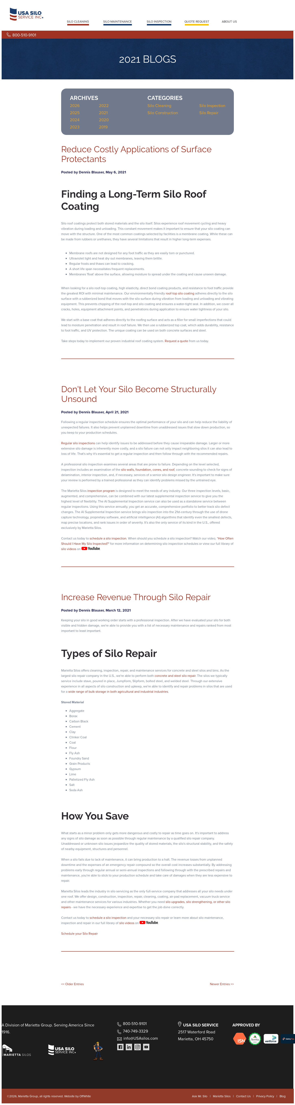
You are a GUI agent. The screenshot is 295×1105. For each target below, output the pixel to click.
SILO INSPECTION (159, 21)
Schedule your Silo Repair (79, 933)
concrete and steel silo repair (175, 675)
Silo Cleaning (159, 106)
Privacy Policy (265, 1096)
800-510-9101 (24, 35)
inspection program (101, 490)
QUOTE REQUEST (196, 21)
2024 (74, 120)
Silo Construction (163, 113)
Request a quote (176, 341)
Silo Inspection (212, 106)
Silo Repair (208, 113)
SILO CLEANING (78, 21)
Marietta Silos (222, 1096)
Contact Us (243, 1096)
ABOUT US (229, 21)
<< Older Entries (72, 984)
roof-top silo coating (180, 293)
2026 (75, 106)
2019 (103, 127)
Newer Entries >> (222, 984)
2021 (103, 113)
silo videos (68, 549)
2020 (104, 120)
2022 (104, 106)
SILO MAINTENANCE (117, 21)
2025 (75, 113)
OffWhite (85, 1096)
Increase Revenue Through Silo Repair (136, 597)
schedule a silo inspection (108, 538)
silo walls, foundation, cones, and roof (147, 469)
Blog (283, 1096)
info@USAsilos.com (141, 1038)
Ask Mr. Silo (199, 1096)
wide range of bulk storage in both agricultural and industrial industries (118, 691)
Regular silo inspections (78, 443)
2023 (74, 127)
